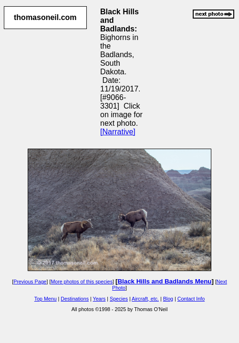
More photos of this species (82, 281)
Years (99, 299)
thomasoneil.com (45, 17)
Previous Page (29, 281)
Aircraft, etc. (145, 299)
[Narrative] (117, 132)
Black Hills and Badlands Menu (164, 281)
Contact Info (191, 299)
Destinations (75, 299)
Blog (168, 299)
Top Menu (45, 299)
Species (119, 299)
